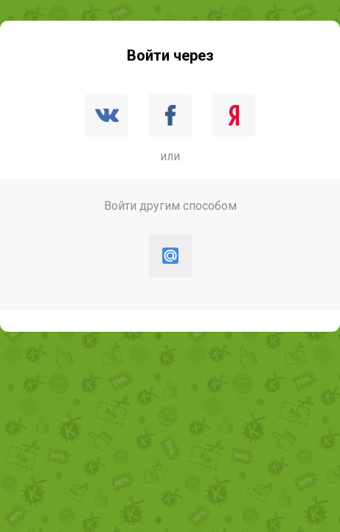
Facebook (170, 115)
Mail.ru (170, 255)
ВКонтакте (107, 115)
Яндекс (233, 115)
